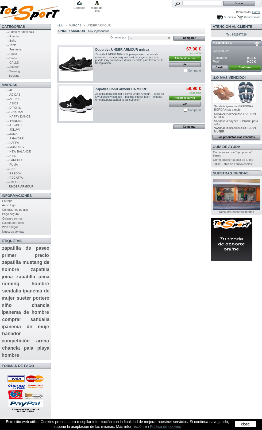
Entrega (7, 200)
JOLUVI (14, 129)
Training (14, 71)
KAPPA (14, 142)
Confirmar (244, 67)
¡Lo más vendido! (229, 78)
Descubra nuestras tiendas (236, 211)
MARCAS (9, 85)
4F (11, 90)
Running (14, 36)
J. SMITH (15, 125)
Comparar (194, 70)
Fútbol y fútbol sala (21, 31)
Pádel (13, 53)
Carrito (221, 43)
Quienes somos (12, 218)
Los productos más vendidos (236, 137)
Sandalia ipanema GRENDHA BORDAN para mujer (233, 108)
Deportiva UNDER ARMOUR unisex (122, 50)
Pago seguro (10, 214)
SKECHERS (17, 181)
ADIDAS (14, 94)
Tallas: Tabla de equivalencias (232, 164)
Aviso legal (9, 205)
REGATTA (16, 177)
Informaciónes (17, 196)
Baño (12, 40)
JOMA (13, 133)
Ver (185, 64)
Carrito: (248, 16)
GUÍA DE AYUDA (226, 147)
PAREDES (16, 160)
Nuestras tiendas (13, 231)
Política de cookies (165, 426)
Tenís (12, 44)
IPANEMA (15, 120)
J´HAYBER (16, 138)
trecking (14, 75)
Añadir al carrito (185, 58)
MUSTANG (16, 146)
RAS (12, 168)
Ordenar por (118, 37)
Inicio (60, 25)
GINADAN (16, 112)
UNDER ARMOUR (21, 186)
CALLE (14, 62)
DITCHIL (15, 107)
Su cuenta (230, 16)
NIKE (12, 155)
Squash (14, 66)
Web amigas (10, 227)
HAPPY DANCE (19, 116)
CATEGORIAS (13, 27)
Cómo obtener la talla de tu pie (233, 159)
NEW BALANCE (20, 151)
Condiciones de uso (15, 209)
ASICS (13, 103)
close (245, 424)
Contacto (79, 7)
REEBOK (15, 173)
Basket (13, 58)
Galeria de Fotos (13, 222)
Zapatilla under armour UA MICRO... (122, 89)
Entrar (256, 12)
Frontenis (15, 49)
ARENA (14, 98)
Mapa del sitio (97, 8)
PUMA (13, 164)
